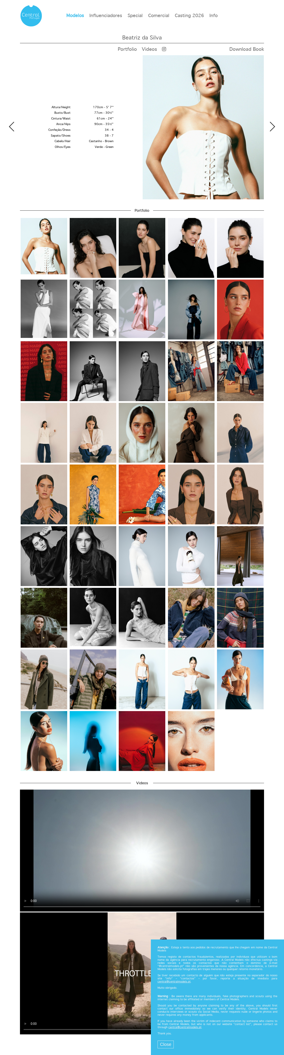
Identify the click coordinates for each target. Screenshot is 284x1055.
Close (165, 1044)
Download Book (246, 49)
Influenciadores (105, 16)
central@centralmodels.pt (174, 981)
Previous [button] (12, 126)
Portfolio (127, 49)
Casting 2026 (189, 16)
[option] (142, 127)
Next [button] (272, 126)
